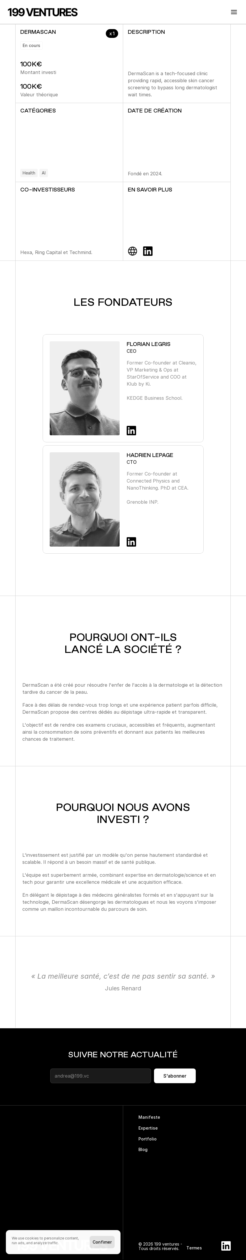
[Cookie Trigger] (223, 1258)
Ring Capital (48, 252)
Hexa (26, 252)
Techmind (80, 252)
